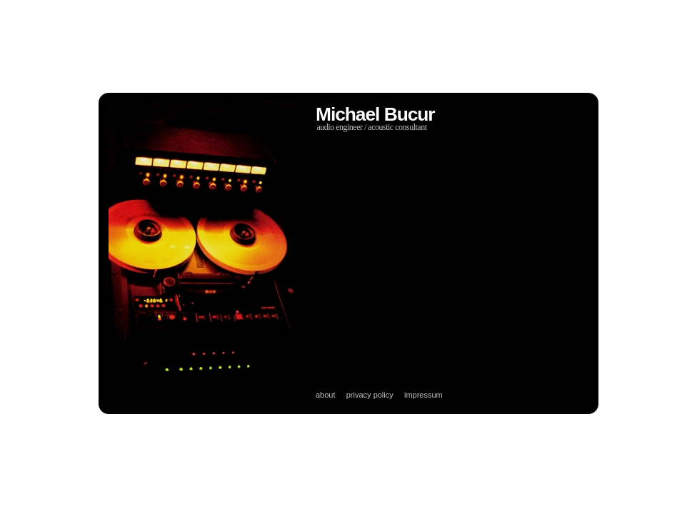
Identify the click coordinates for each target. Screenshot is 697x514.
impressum (423, 394)
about (326, 394)
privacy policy (369, 394)
